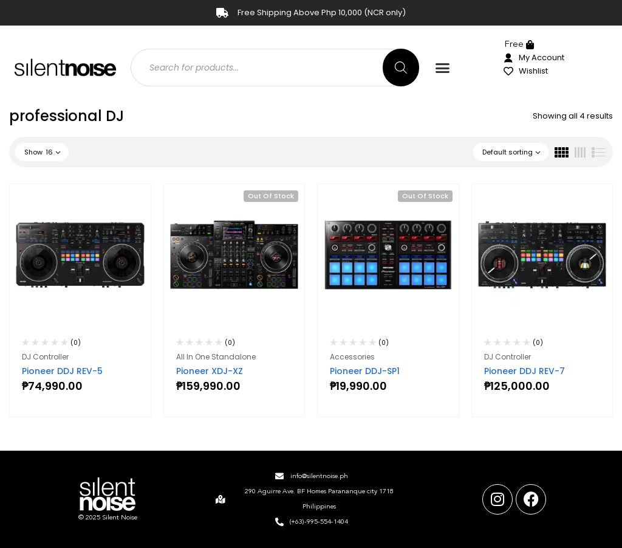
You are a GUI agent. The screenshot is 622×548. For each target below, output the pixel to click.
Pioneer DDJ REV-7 (524, 371)
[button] (442, 68)
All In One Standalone (216, 357)
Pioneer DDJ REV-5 (62, 371)
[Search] (401, 67)
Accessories (352, 357)
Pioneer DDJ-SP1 (365, 371)
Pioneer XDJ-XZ (209, 371)
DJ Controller (45, 357)
